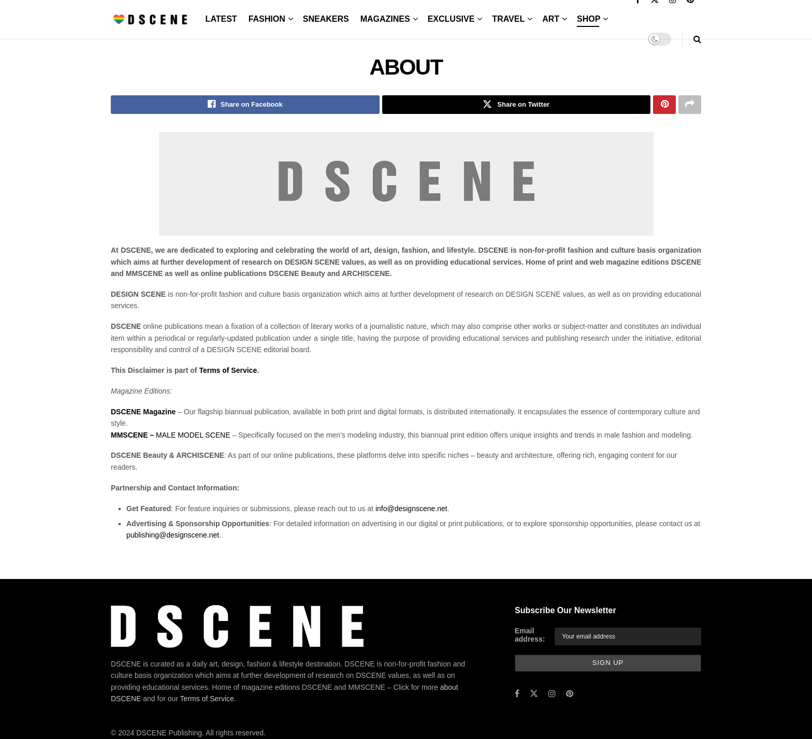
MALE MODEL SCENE (170, 436)
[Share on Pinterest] (664, 105)
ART (550, 19)
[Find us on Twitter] (534, 695)
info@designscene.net (411, 509)
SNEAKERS (326, 19)
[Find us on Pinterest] (569, 695)
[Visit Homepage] (151, 19)
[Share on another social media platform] (689, 105)
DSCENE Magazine (143, 413)
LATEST (221, 19)
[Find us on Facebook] (517, 695)
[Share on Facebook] (245, 105)
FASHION (267, 19)
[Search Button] (697, 39)
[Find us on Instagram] (552, 695)
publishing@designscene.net (172, 536)
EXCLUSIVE (451, 19)
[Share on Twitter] (516, 105)
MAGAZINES (385, 19)
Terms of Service (228, 371)
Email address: (530, 636)
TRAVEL (508, 19)
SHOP (588, 19)
